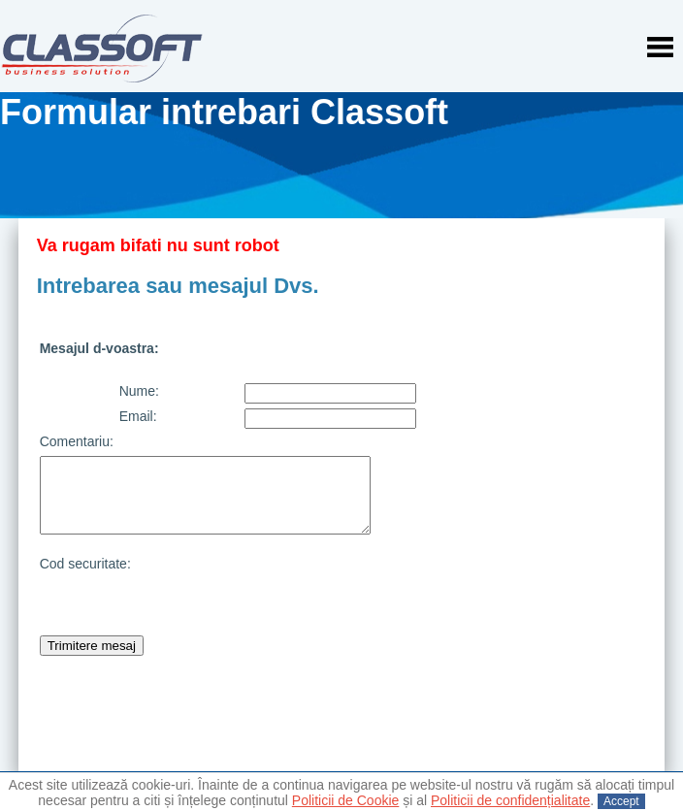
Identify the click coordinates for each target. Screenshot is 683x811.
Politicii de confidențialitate (510, 800)
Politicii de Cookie (346, 800)
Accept (621, 801)
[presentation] (391, 594)
